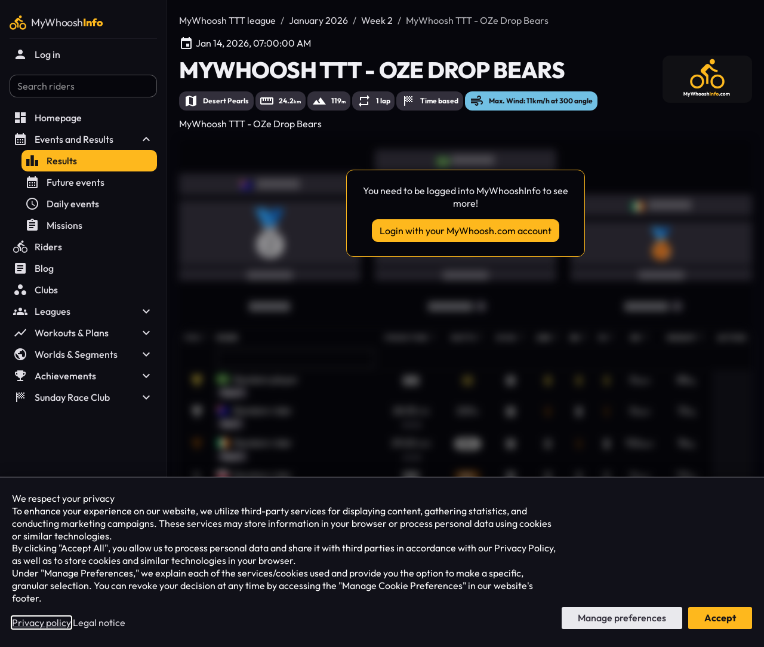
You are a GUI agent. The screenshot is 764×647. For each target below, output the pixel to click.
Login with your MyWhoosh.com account (466, 231)
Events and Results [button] (83, 139)
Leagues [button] (83, 311)
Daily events (62, 204)
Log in (36, 54)
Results (51, 161)
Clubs (35, 290)
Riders (37, 247)
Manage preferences (622, 618)
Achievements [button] (83, 376)
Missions (53, 225)
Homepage (47, 118)
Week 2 (377, 20)
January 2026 (318, 20)
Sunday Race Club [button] (83, 397)
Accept (720, 618)
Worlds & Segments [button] (83, 354)
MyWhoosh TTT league (227, 20)
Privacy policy (41, 622)
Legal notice (99, 622)
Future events (64, 182)
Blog (33, 268)
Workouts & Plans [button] (83, 333)
